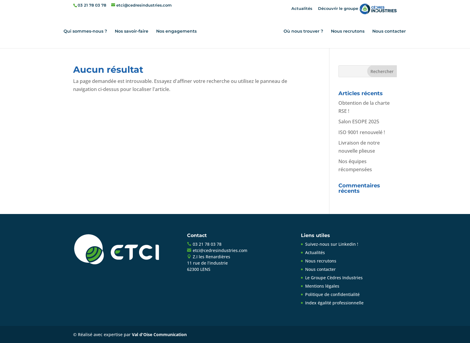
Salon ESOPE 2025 (358, 121)
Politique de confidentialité (332, 294)
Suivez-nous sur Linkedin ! (331, 244)
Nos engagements (176, 31)
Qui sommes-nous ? (85, 31)
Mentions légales (322, 286)
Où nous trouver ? (303, 31)
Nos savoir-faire (131, 31)
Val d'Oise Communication (159, 334)
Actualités (301, 8)
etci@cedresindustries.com (220, 250)
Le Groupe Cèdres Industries (334, 277)
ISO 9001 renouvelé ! (361, 132)
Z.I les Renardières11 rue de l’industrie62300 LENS (208, 263)
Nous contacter (389, 31)
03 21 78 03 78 (92, 5)
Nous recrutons (347, 31)
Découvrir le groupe (357, 8)
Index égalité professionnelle (334, 303)
